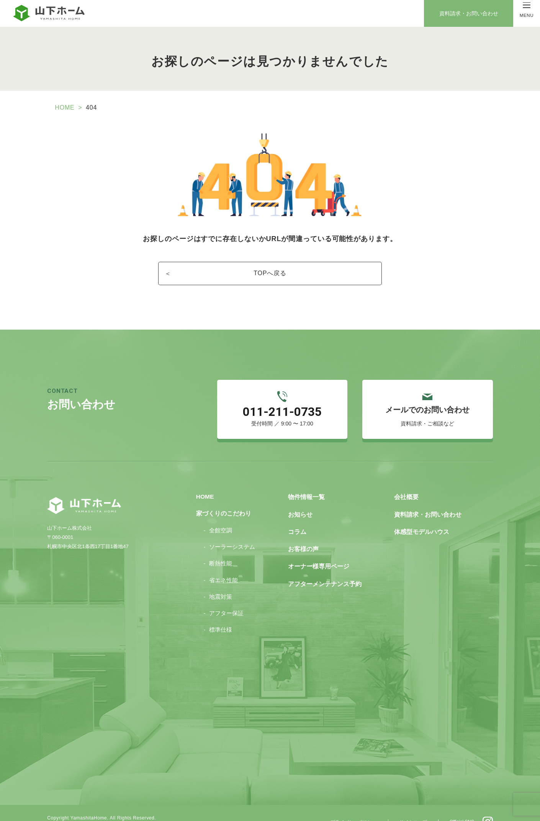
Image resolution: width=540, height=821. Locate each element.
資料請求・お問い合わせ (469, 13)
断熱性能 (222, 549)
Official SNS (455, 800)
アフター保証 (227, 597)
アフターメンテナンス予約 (323, 565)
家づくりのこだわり (224, 499)
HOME (71, 106)
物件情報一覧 (306, 484)
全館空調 (222, 516)
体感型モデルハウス (418, 517)
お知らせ (300, 500)
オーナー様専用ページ (318, 549)
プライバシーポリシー (349, 801)
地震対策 (222, 581)
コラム (297, 517)
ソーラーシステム (232, 532)
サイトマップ (407, 801)
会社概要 (404, 484)
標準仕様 (222, 614)
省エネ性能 (224, 565)
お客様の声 (303, 533)
